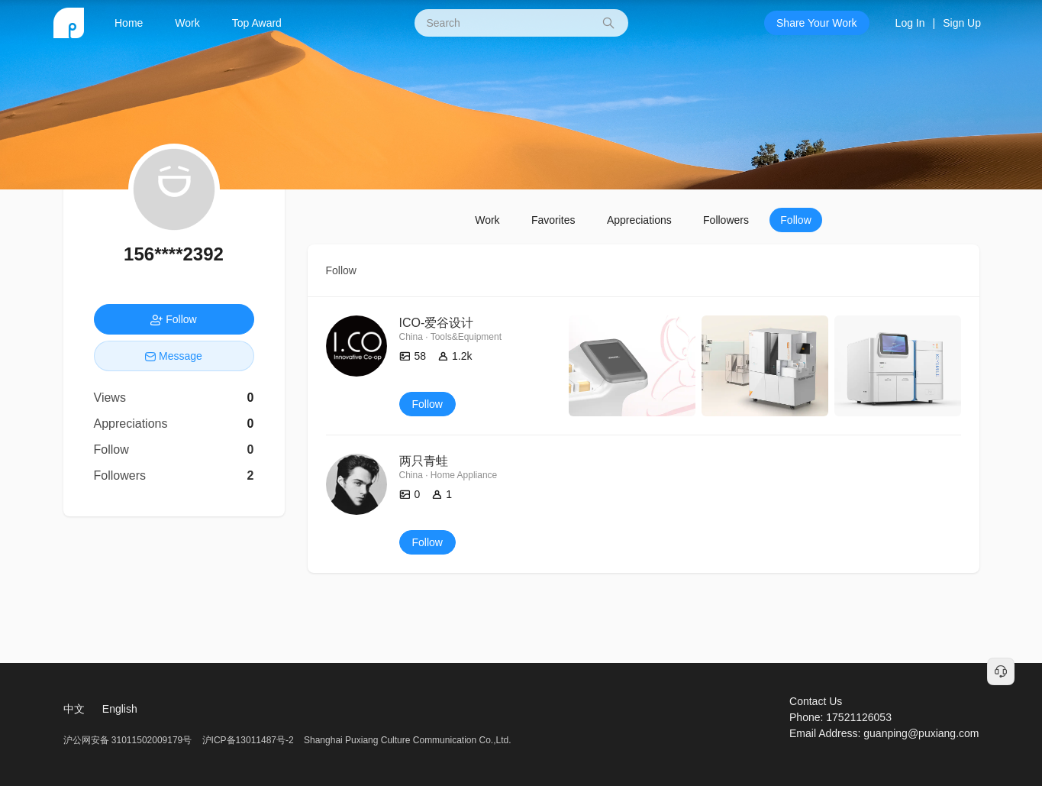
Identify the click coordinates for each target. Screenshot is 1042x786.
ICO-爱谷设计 (436, 322)
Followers (726, 220)
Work (187, 23)
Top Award (257, 23)
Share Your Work (816, 23)
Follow (795, 220)
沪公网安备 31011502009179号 (129, 740)
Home (129, 23)
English (119, 709)
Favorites (553, 220)
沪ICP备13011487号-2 (248, 740)
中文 (74, 709)
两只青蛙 (423, 460)
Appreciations (639, 220)
